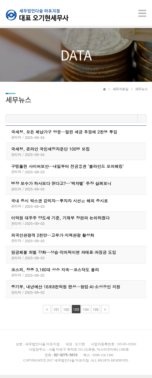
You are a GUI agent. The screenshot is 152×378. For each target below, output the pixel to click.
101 (56, 312)
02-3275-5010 (65, 357)
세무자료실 (120, 91)
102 (66, 312)
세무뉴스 (141, 91)
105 (96, 312)
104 (86, 312)
